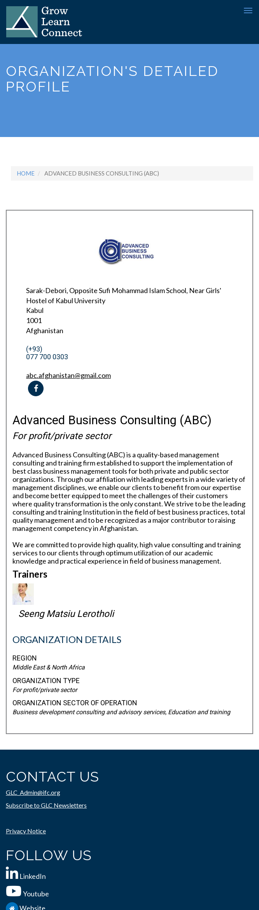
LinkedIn (32, 876)
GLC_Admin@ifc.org (33, 792)
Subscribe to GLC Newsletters (46, 805)
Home (26, 173)
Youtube (36, 893)
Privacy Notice (26, 830)
